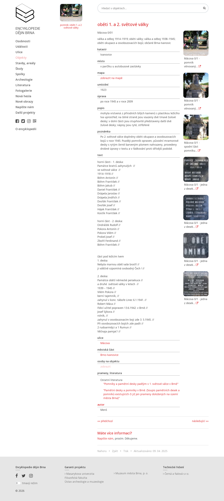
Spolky (20, 74)
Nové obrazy (24, 101)
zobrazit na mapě (111, 78)
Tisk (125, 451)
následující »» (200, 421)
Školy (19, 69)
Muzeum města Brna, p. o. (131, 473)
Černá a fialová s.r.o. (176, 473)
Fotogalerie (23, 91)
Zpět (115, 451)
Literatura (22, 85)
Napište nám (24, 107)
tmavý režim (30, 483)
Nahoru (102, 451)
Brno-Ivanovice (109, 355)
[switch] (18, 483)
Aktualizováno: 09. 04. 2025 (150, 451)
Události (21, 47)
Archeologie (23, 80)
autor (100, 404)
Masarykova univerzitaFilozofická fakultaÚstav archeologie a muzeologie (84, 477)
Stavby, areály (25, 63)
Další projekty (25, 113)
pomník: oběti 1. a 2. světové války (71, 26)
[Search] (153, 8)
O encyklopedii (25, 129)
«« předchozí (105, 421)
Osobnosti (22, 41)
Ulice (18, 52)
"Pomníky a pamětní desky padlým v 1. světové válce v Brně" (140, 384)
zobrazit (105, 366)
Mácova (105, 343)
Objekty (21, 58)
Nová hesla (23, 96)
